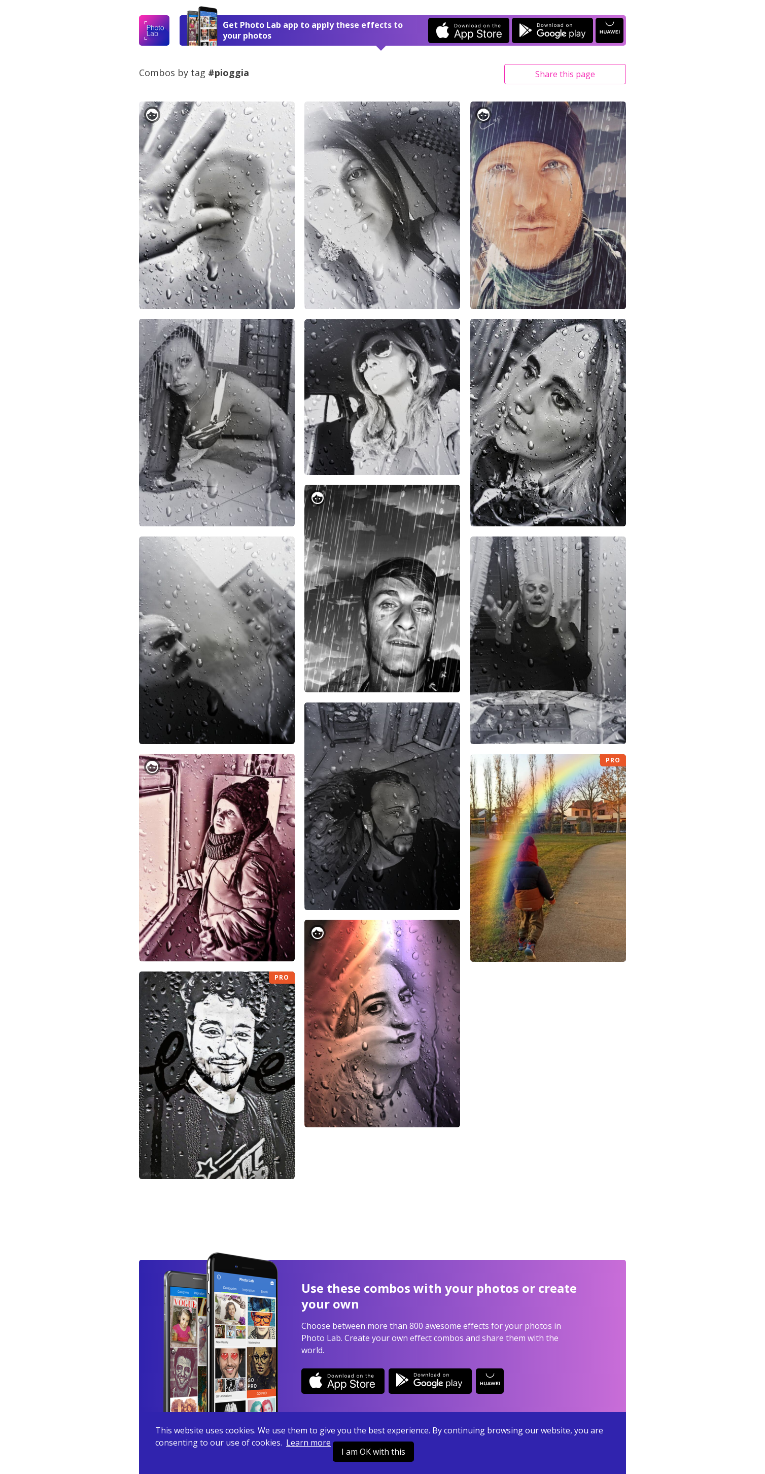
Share (565, 74)
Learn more (308, 1442)
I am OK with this (373, 1451)
